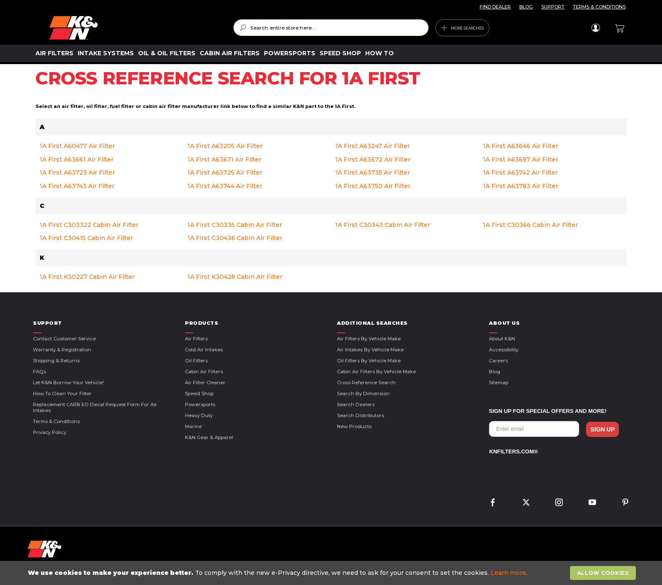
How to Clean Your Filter (62, 393)
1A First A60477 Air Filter (77, 146)
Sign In (595, 28)
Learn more (508, 573)
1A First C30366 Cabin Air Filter (530, 225)
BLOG (526, 7)
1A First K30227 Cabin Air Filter (87, 276)
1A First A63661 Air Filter (77, 159)
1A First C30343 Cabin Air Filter (382, 225)
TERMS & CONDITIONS (599, 7)
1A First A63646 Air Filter (520, 146)
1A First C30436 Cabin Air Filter (234, 238)
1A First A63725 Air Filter (224, 172)
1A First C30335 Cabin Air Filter (234, 225)
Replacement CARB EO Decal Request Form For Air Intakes (95, 407)
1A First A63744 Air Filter (224, 186)
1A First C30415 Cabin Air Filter (86, 238)
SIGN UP (602, 429)
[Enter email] (534, 429)
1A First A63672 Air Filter (372, 159)
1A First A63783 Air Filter (520, 186)
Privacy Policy (49, 432)
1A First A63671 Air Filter (224, 159)
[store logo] (135, 28)
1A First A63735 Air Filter (372, 172)
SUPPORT (552, 7)
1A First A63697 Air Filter (520, 159)
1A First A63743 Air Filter (77, 186)
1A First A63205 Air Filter (225, 146)
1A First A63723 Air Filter (77, 172)
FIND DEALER (495, 7)
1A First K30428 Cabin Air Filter (234, 276)
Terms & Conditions (56, 421)
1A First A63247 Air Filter (372, 146)
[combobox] (331, 27)
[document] (332, 573)
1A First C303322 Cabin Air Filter (89, 225)
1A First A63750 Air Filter (372, 186)
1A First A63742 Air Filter (520, 172)
